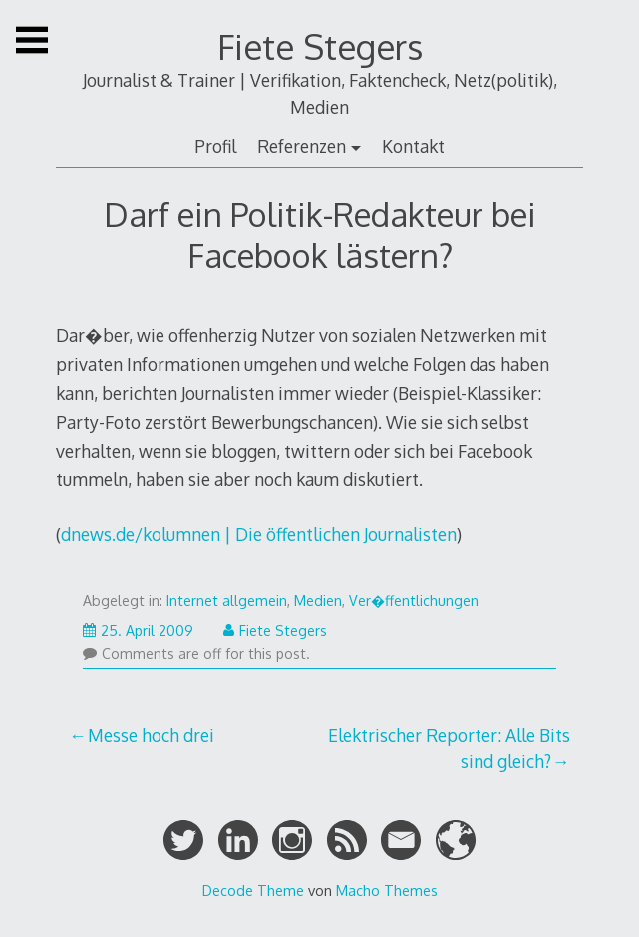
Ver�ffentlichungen (414, 600)
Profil (215, 145)
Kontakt (413, 145)
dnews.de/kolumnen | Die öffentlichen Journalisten (259, 534)
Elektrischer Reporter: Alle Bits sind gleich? (449, 748)
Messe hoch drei (151, 735)
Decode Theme (253, 890)
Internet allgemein (226, 600)
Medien (318, 600)
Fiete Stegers (320, 46)
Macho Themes (387, 890)
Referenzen (301, 145)
